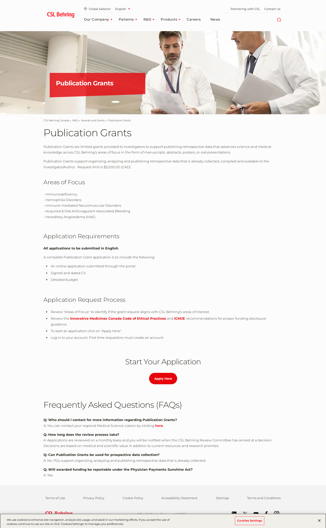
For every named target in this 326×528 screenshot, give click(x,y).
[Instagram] (274, 514)
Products (172, 19)
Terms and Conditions (264, 498)
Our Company (99, 19)
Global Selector (97, 9)
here (159, 426)
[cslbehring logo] (60, 15)
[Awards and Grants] (93, 120)
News (215, 19)
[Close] (319, 522)
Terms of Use (55, 498)
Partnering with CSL (245, 9)
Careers (194, 19)
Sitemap (222, 498)
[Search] (279, 19)
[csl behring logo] (57, 514)
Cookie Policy (133, 498)
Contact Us (272, 9)
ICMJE (179, 318)
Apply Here (163, 379)
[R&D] (75, 120)
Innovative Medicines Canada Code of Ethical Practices (118, 318)
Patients (129, 19)
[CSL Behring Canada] (56, 120)
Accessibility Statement (179, 498)
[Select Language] (123, 9)
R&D (150, 19)
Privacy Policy (93, 498)
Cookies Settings (249, 522)
